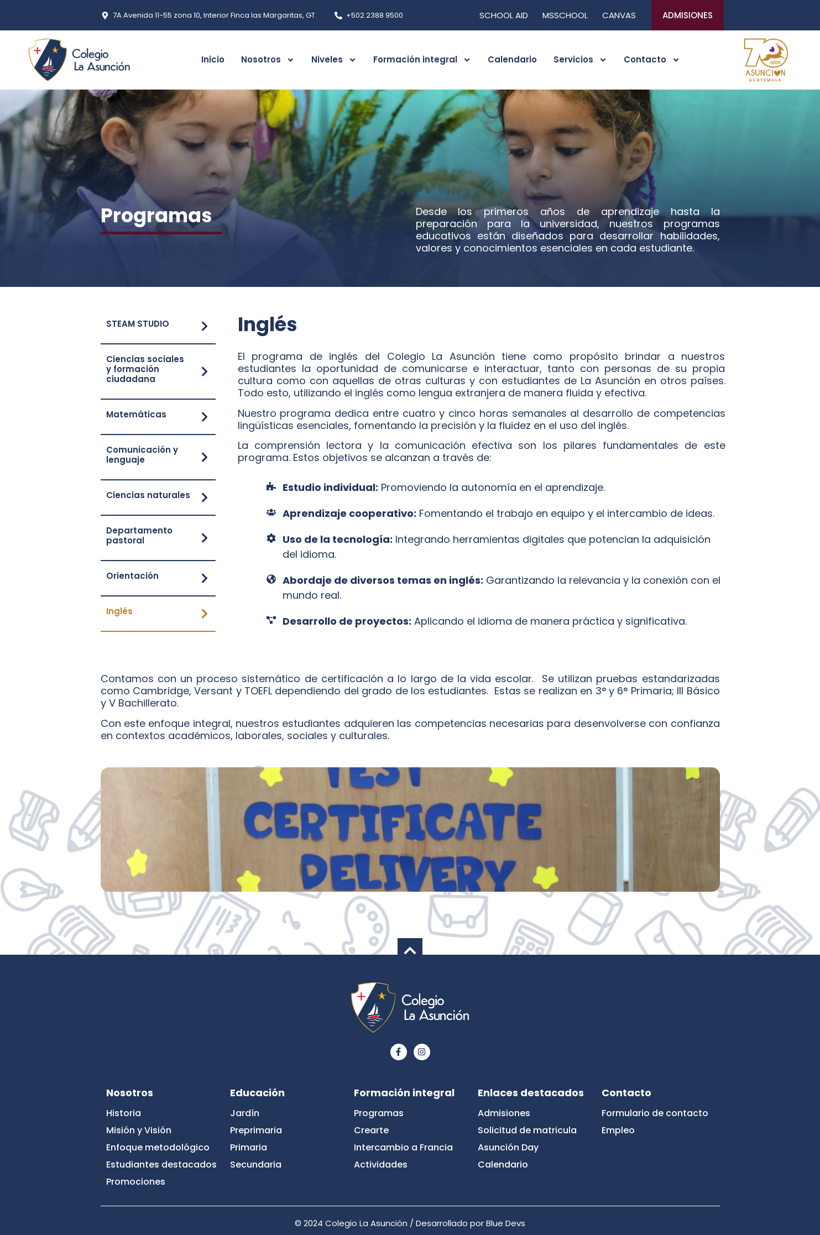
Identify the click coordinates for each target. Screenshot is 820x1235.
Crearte (371, 1130)
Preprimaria (256, 1130)
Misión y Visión (138, 1130)
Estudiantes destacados (161, 1164)
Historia (123, 1113)
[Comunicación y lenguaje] (204, 457)
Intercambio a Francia (403, 1147)
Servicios (580, 60)
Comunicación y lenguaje (142, 454)
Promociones (135, 1181)
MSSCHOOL (565, 15)
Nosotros (268, 60)
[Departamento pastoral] (204, 537)
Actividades (381, 1164)
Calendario (512, 59)
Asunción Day (508, 1147)
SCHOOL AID (503, 15)
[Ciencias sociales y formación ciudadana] (204, 371)
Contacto (652, 60)
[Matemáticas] (204, 416)
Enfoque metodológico (158, 1147)
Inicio (212, 59)
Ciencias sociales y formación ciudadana (145, 369)
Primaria (248, 1147)
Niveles (334, 60)
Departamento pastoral (139, 535)
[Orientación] (204, 578)
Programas (379, 1113)
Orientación (132, 576)
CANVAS (619, 15)
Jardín (244, 1113)
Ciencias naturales (148, 495)
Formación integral (422, 60)
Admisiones (504, 1113)
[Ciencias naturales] (204, 497)
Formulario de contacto (655, 1113)
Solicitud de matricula (527, 1130)
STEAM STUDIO (137, 323)
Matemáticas (136, 414)
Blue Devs (505, 1223)
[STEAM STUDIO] (204, 326)
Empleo (618, 1130)
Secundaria (255, 1164)
